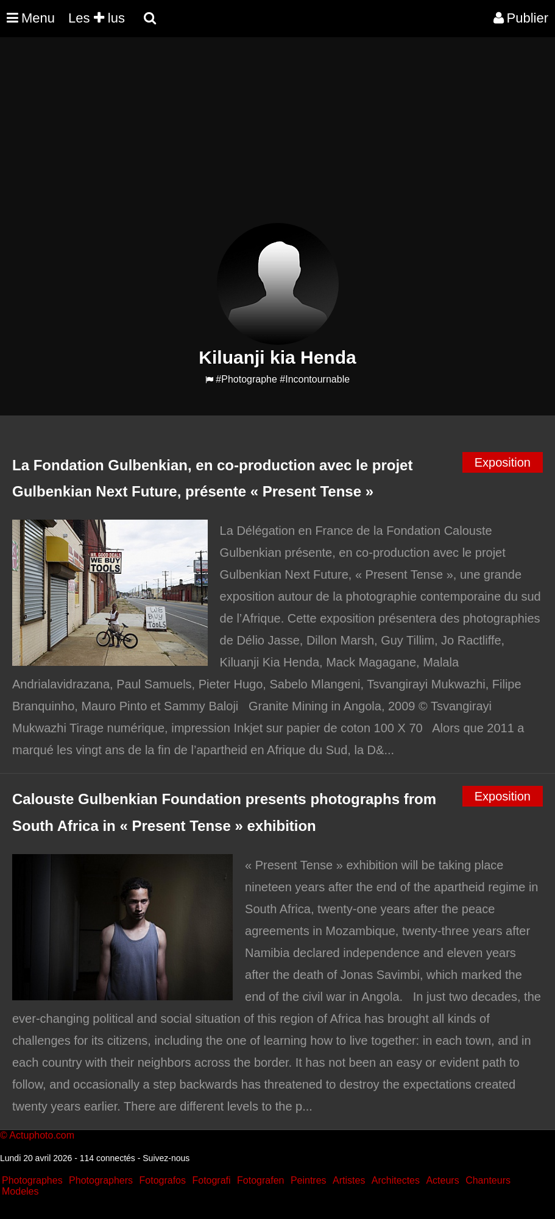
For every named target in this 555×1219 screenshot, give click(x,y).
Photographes (32, 1180)
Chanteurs (488, 1180)
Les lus (96, 18)
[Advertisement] (222, 137)
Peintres (309, 1180)
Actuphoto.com (41, 1135)
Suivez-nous (166, 1158)
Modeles (20, 1191)
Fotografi (211, 1180)
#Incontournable (315, 379)
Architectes (396, 1180)
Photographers (101, 1180)
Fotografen (260, 1180)
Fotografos (163, 1180)
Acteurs (442, 1180)
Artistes (349, 1180)
